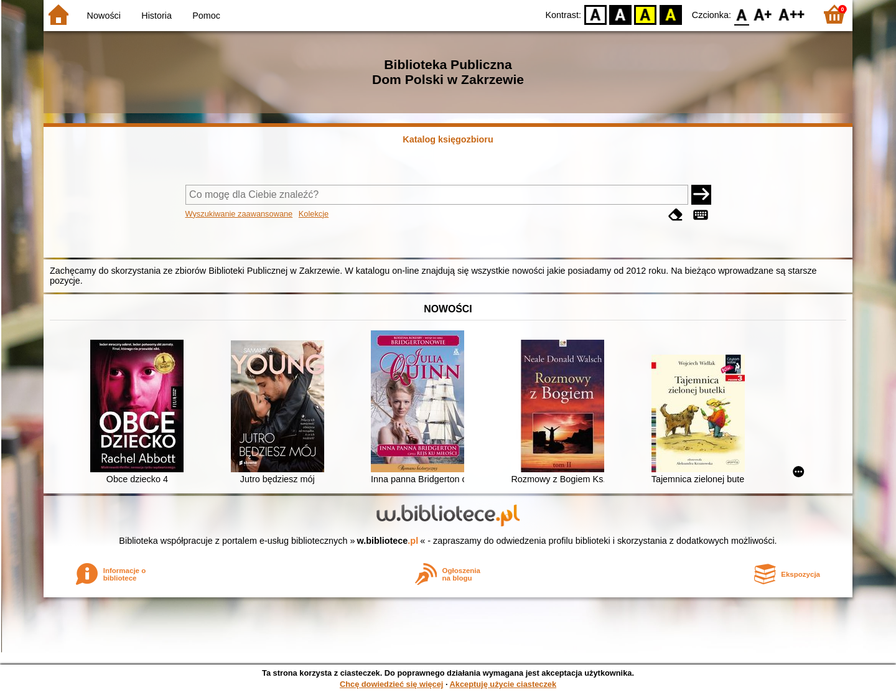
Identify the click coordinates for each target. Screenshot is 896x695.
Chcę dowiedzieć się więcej (391, 684)
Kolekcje (314, 213)
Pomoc (206, 16)
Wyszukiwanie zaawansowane (239, 213)
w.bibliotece (388, 541)
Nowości (104, 16)
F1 (763, 14)
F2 (792, 14)
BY (670, 14)
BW (620, 14)
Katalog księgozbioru (448, 139)
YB (645, 14)
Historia (156, 16)
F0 (741, 14)
